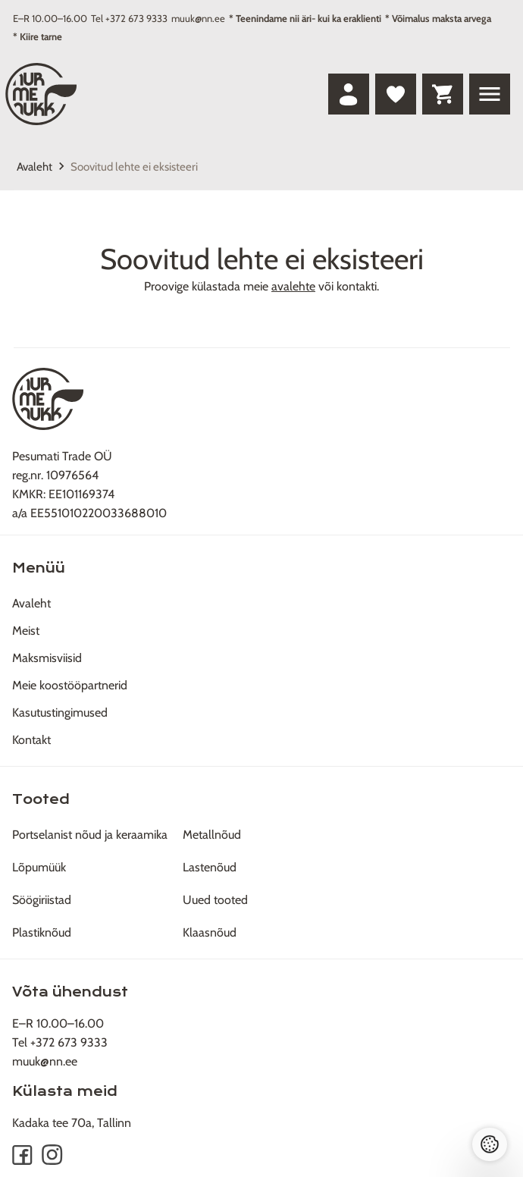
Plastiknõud (41, 932)
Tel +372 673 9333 (129, 18)
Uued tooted (215, 900)
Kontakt (31, 740)
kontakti (357, 286)
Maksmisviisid (47, 658)
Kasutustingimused (60, 712)
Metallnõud (212, 834)
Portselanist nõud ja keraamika (90, 834)
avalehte (293, 286)
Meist (25, 630)
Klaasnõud (209, 932)
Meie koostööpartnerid (69, 685)
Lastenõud (209, 867)
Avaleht (34, 167)
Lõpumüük (39, 867)
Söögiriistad (41, 900)
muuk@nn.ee (198, 18)
